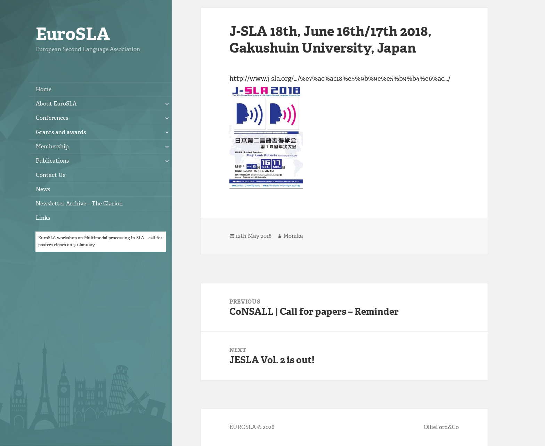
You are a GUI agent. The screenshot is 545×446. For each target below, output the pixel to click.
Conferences (52, 118)
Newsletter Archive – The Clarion (79, 203)
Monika (293, 236)
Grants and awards (61, 132)
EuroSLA (73, 34)
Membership (52, 146)
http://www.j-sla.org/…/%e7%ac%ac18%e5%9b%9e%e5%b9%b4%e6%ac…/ (339, 78)
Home (43, 89)
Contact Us (50, 175)
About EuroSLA (56, 103)
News (43, 189)
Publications (52, 160)
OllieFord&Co (441, 427)
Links (43, 217)
